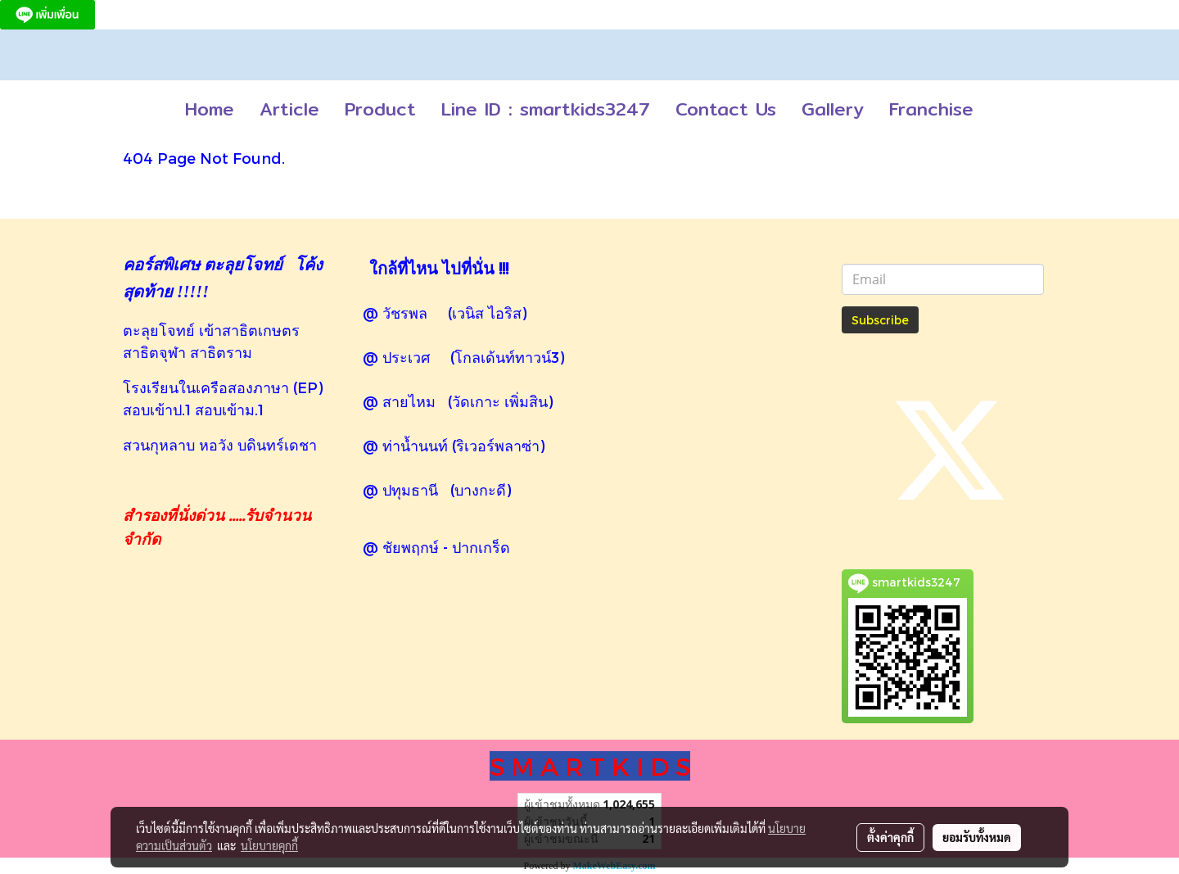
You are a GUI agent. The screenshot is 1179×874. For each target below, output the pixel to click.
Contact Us (725, 109)
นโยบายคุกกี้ (269, 845)
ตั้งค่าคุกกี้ (890, 837)
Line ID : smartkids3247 (545, 109)
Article (289, 109)
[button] (1000, 109)
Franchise (931, 109)
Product (380, 109)
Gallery (833, 109)
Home (209, 109)
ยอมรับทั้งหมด (976, 837)
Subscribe (880, 320)
